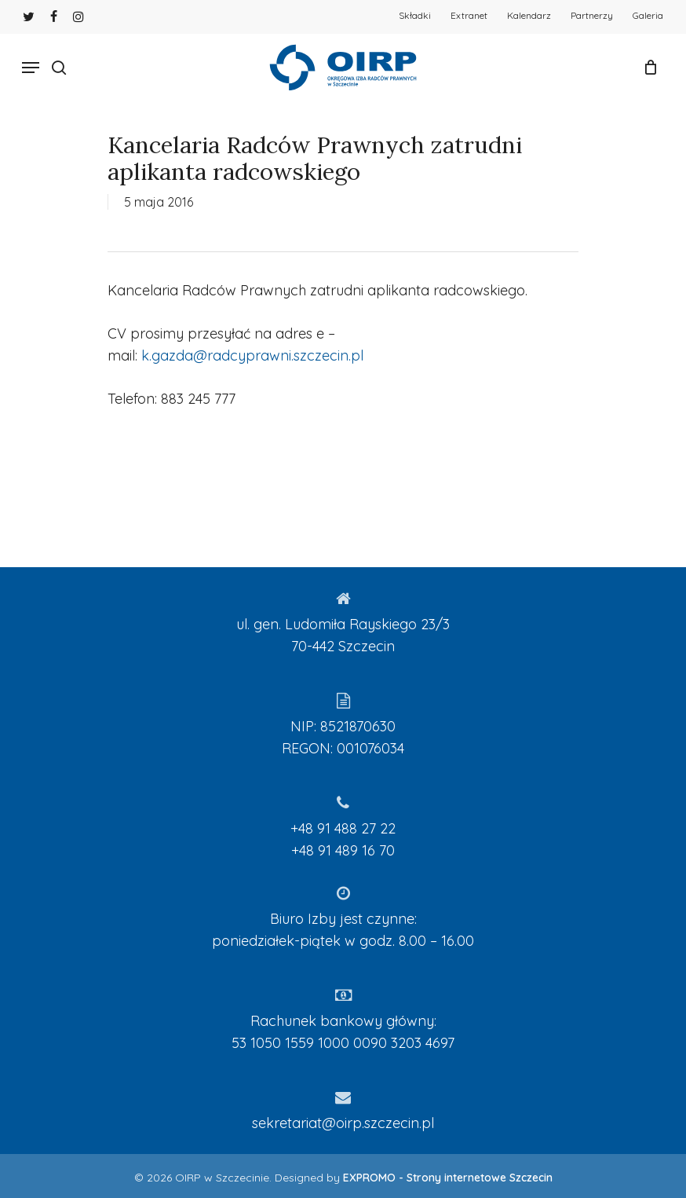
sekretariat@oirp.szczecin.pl (343, 1123)
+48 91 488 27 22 (343, 828)
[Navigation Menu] (30, 67)
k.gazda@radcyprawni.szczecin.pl (252, 355)
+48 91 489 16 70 (343, 850)
